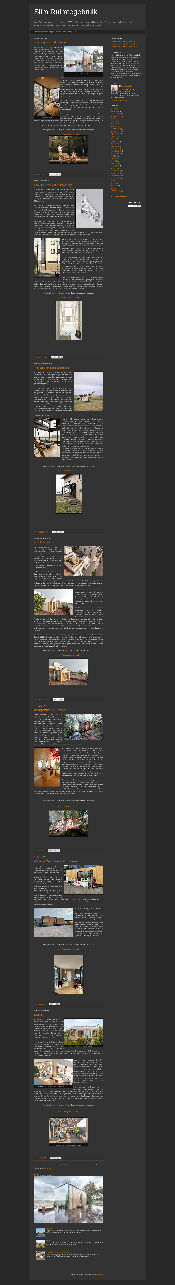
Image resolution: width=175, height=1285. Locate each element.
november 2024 (116, 129)
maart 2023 (114, 163)
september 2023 (116, 151)
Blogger (101, 1274)
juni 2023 (114, 156)
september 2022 (116, 176)
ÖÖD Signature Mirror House (51, 42)
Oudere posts (98, 1164)
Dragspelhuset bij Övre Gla (50, 710)
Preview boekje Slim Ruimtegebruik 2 (124, 44)
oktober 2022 (115, 173)
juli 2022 (113, 181)
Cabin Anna (49, 1229)
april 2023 (114, 161)
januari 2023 (115, 168)
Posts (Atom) (48, 1168)
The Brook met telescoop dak (51, 367)
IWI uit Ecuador (43, 542)
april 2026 (114, 109)
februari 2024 (115, 141)
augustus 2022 (115, 178)
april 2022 (114, 183)
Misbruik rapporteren (119, 197)
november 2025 (116, 114)
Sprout (38, 1014)
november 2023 (116, 146)
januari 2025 (115, 126)
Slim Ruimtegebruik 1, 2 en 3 (68, 134)
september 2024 (116, 131)
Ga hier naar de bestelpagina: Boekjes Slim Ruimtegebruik (54, 32)
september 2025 (116, 116)
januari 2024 (115, 143)
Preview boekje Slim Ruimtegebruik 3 (124, 46)
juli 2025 (113, 119)
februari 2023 (115, 166)
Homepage (63, 1164)
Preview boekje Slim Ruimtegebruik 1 (124, 41)
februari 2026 (115, 111)
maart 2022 (114, 186)
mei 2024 (114, 136)
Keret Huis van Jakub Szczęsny (53, 185)
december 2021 (116, 191)
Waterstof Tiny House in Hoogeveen (55, 861)
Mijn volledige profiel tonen (119, 100)
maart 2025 (114, 124)
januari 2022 (115, 188)
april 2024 (114, 138)
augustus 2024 (115, 134)
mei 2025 (114, 121)
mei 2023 (114, 158)
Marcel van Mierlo (127, 86)
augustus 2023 (115, 153)
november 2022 (116, 171)
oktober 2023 (115, 148)
